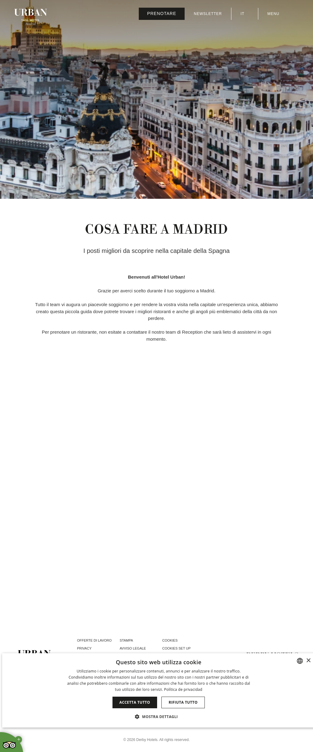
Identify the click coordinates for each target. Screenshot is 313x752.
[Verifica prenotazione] (162, 14)
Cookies (170, 640)
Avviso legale (133, 648)
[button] (158, 716)
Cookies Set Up (176, 648)
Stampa (126, 640)
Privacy (84, 648)
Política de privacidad (183, 689)
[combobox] (300, 661)
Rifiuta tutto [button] (183, 702)
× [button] (308, 660)
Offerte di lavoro (94, 640)
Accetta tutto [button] (135, 702)
